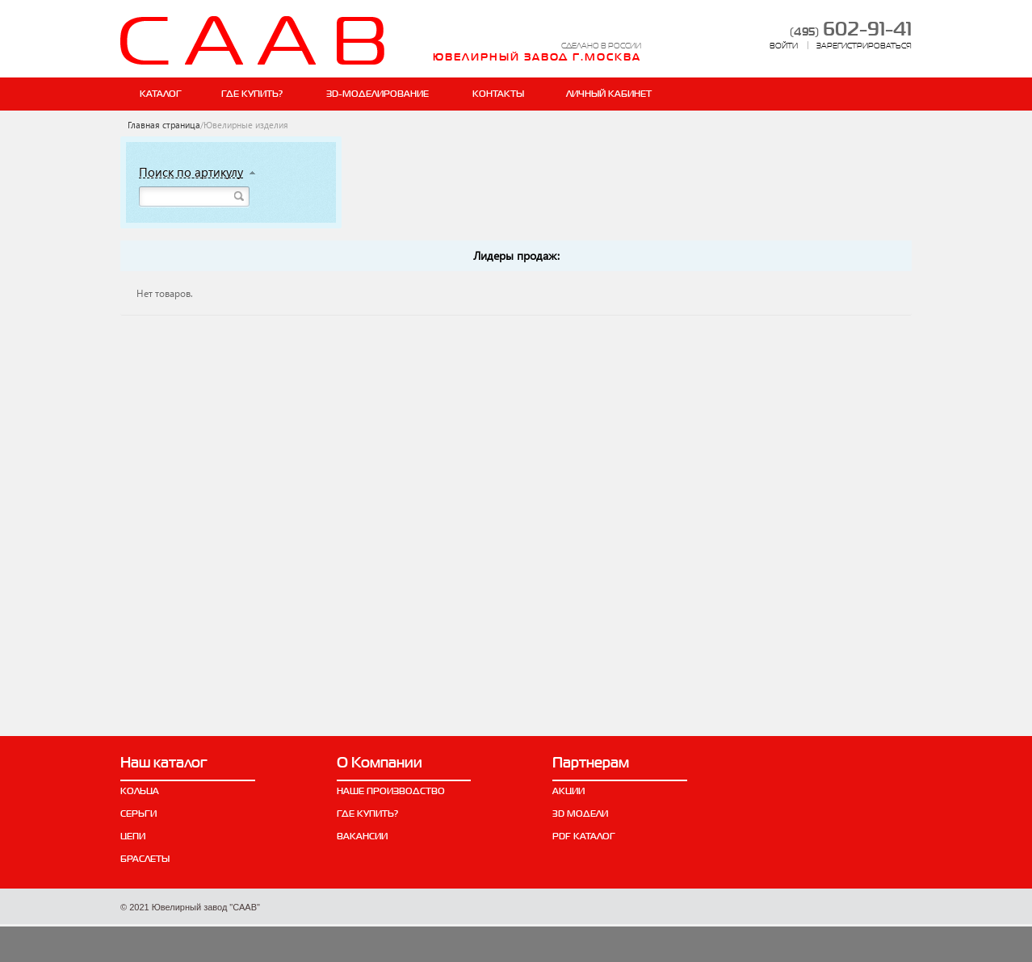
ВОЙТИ (784, 45)
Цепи (132, 836)
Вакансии (362, 836)
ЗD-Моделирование (377, 93)
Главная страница (164, 125)
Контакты (498, 93)
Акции (568, 791)
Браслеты (145, 859)
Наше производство (391, 791)
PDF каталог (583, 836)
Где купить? (252, 93)
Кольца (139, 791)
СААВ (252, 40)
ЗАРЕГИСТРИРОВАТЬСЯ (864, 45)
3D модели (580, 813)
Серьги (138, 813)
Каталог (161, 93)
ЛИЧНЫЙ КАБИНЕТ (609, 93)
